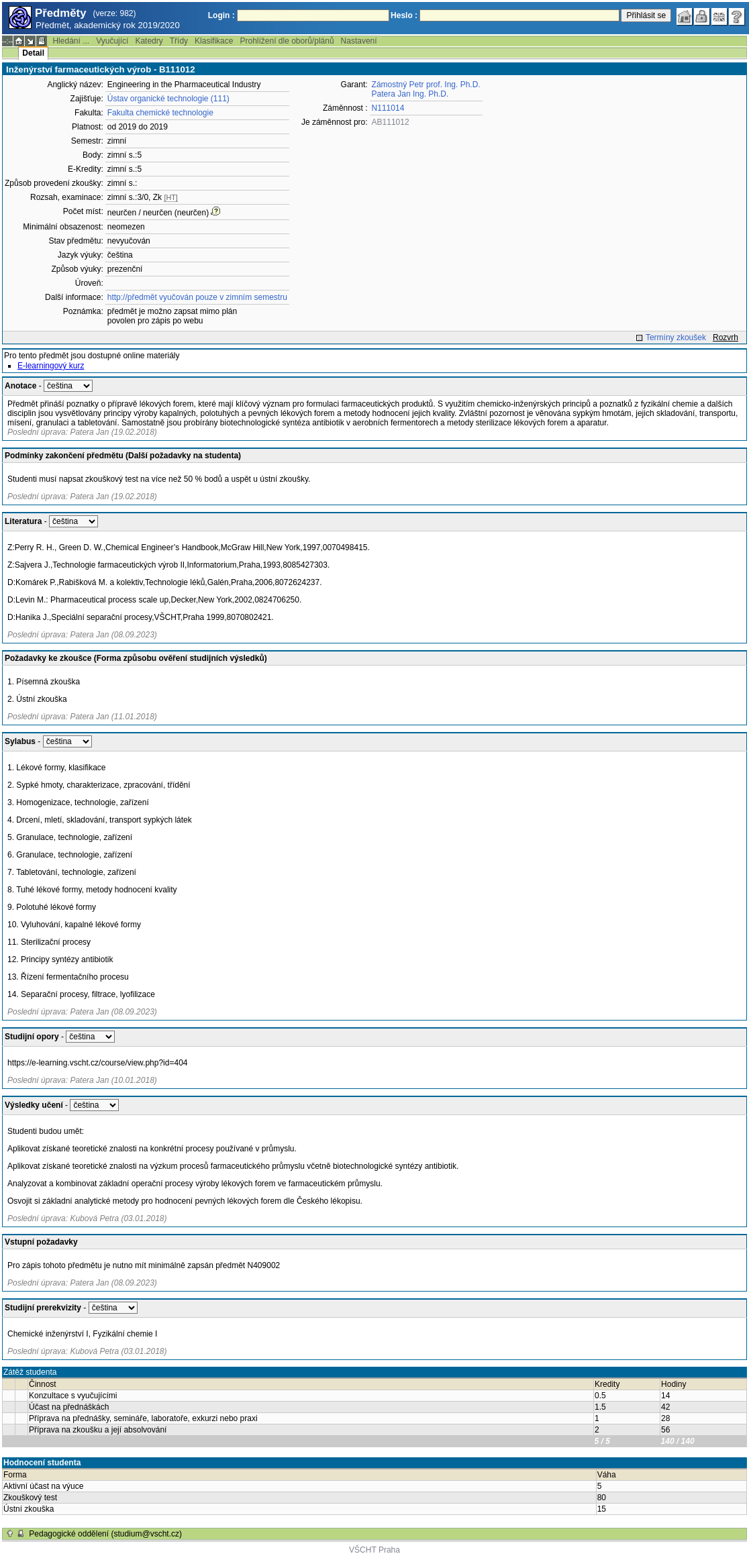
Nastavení (359, 41)
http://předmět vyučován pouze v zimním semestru (197, 297)
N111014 (388, 108)
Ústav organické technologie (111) (168, 98)
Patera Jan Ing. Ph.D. (410, 94)
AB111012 (390, 122)
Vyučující (112, 41)
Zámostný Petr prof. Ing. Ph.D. (426, 84)
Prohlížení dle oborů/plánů (287, 41)
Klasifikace (214, 41)
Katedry (148, 41)
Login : (221, 15)
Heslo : (404, 15)
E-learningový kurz (50, 365)
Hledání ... (70, 41)
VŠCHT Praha (374, 1550)
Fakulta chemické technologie (160, 112)
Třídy (179, 41)
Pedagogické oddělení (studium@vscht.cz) (105, 1534)
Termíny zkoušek (676, 337)
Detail (33, 53)
